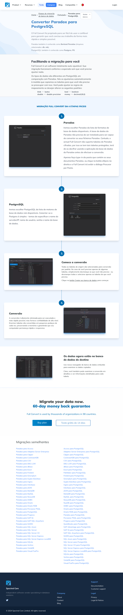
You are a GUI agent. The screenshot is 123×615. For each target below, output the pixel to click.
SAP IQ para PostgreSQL (74, 530)
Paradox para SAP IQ (24, 518)
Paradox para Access (24, 449)
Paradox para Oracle (24, 503)
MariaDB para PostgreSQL (74, 494)
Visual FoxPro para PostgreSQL (76, 563)
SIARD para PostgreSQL (73, 536)
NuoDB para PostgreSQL (74, 503)
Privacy (94, 597)
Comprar (51, 5)
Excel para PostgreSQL (73, 470)
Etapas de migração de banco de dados (47, 14)
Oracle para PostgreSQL (73, 509)
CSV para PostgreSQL (73, 461)
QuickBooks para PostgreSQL (76, 524)
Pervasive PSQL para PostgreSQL (77, 518)
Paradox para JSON (24, 488)
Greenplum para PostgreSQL (75, 479)
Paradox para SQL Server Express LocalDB (33, 539)
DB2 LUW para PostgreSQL (75, 464)
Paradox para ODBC (24, 500)
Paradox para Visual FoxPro (27, 551)
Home (33, 15)
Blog (60, 5)
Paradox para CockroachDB (27, 458)
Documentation (97, 586)
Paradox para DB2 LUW (26, 464)
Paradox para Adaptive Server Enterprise (32, 452)
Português (62, 15)
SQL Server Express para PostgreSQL (79, 548)
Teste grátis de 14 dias (73, 422)
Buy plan (42, 422)
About (59, 597)
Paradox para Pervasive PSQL (28, 509)
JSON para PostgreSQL (73, 491)
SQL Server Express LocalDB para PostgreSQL (82, 551)
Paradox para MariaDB (25, 491)
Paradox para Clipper (24, 455)
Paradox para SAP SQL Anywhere (30, 521)
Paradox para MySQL (24, 494)
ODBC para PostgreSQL (73, 506)
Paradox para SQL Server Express (30, 536)
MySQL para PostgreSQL (74, 497)
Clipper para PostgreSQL (74, 455)
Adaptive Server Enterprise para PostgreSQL (82, 452)
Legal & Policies (97, 600)
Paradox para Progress (25, 515)
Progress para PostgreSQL (74, 521)
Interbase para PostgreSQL (75, 488)
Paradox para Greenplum (26, 476)
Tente (41, 5)
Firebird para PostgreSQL (74, 476)
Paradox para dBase (24, 467)
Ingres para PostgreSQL (73, 485)
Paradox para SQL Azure (26, 527)
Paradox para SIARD (24, 524)
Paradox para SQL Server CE (28, 533)
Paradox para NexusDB (25, 497)
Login (114, 5)
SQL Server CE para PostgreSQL (77, 545)
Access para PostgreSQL (74, 449)
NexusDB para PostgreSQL (75, 500)
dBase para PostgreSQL (73, 467)
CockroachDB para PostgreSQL (76, 458)
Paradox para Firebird (24, 473)
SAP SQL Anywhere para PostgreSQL (79, 533)
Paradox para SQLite (24, 542)
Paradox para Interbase (25, 485)
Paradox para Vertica (24, 545)
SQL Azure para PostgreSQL (75, 539)
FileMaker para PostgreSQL (75, 473)
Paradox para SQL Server (26, 530)
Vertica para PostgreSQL (74, 557)
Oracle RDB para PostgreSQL (76, 512)
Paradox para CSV (23, 461)
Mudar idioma (87, 15)
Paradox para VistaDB (25, 548)
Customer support (98, 589)
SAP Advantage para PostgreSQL (77, 527)
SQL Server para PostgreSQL (75, 542)
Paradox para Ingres (24, 482)
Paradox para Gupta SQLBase (28, 479)
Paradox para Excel (24, 470)
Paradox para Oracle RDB (26, 506)
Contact (60, 600)
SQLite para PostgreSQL (74, 554)
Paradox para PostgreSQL (26, 512)
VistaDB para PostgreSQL (74, 560)
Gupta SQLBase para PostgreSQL (77, 482)
